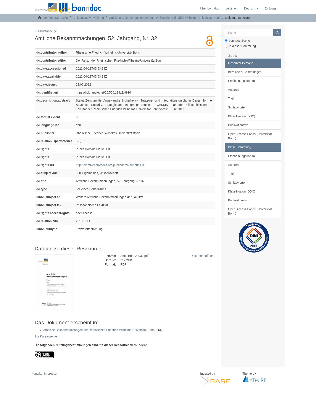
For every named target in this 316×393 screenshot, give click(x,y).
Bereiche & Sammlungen (245, 72)
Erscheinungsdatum (241, 81)
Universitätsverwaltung (88, 17)
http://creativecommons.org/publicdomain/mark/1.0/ (110, 165)
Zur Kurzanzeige (46, 31)
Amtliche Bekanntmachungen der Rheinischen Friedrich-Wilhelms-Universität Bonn (165, 17)
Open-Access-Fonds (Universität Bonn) (250, 136)
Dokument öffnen (201, 256)
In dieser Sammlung (240, 46)
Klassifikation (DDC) (241, 116)
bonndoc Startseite (55, 17)
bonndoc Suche (237, 40)
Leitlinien (231, 8)
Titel (231, 98)
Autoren (233, 89)
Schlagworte (236, 107)
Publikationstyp (238, 125)
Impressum (51, 373)
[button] (251, 8)
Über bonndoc (209, 8)
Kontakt (36, 373)
